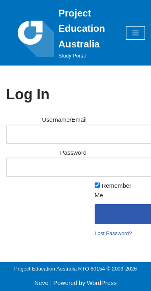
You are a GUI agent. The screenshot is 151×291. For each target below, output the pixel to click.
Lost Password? (113, 233)
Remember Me (113, 190)
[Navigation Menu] (135, 33)
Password (73, 152)
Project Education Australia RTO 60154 (59, 269)
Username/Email (64, 119)
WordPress (102, 282)
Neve (41, 282)
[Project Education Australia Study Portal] (60, 33)
